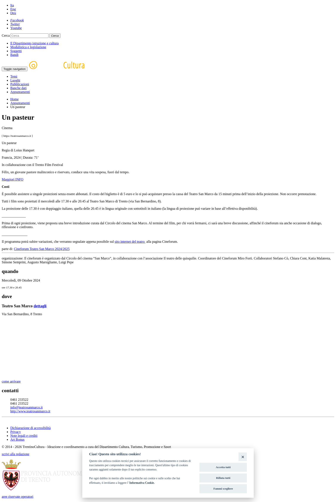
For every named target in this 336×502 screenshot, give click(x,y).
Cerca (6, 35)
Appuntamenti (20, 92)
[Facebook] (17, 20)
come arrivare (11, 381)
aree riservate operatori (17, 496)
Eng (13, 9)
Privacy (15, 432)
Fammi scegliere (223, 488)
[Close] (242, 456)
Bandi (14, 55)
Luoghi (15, 80)
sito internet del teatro (130, 241)
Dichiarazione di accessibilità (30, 428)
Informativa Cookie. (142, 482)
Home (14, 99)
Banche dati (18, 88)
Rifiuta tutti (223, 477)
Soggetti (16, 51)
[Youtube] (16, 28)
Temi (13, 76)
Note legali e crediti (24, 435)
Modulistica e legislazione (28, 47)
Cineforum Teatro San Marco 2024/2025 (42, 249)
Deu (13, 13)
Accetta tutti (223, 467)
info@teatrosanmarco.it (26, 407)
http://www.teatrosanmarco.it (30, 411)
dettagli (40, 306)
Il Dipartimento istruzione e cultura (34, 43)
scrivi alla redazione (15, 454)
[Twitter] (15, 24)
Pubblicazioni (19, 84)
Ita (12, 5)
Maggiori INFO (12, 179)
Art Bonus (17, 439)
